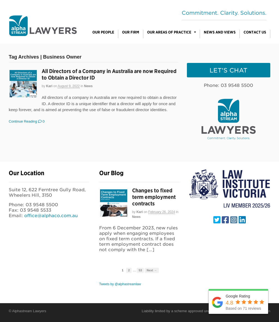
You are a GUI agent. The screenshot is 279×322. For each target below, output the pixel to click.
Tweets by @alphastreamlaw (120, 284)
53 (140, 270)
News (88, 86)
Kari (49, 86)
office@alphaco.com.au (51, 215)
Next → (152, 270)
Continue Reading (23, 121)
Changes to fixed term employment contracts (154, 197)
